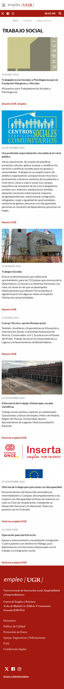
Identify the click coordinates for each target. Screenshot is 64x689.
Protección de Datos (15, 632)
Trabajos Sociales (12, 271)
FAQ (6, 643)
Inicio (15, 21)
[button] (2, 13)
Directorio (9, 621)
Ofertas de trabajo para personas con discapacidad (32, 486)
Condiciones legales (15, 649)
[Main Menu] (3, 5)
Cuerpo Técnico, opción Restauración (24, 323)
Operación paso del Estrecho (19, 534)
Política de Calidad (14, 626)
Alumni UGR (9, 103)
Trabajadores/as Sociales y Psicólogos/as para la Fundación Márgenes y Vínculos (30, 81)
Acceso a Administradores (16, 676)
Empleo (21, 103)
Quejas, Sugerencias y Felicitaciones (24, 638)
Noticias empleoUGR (14, 437)
